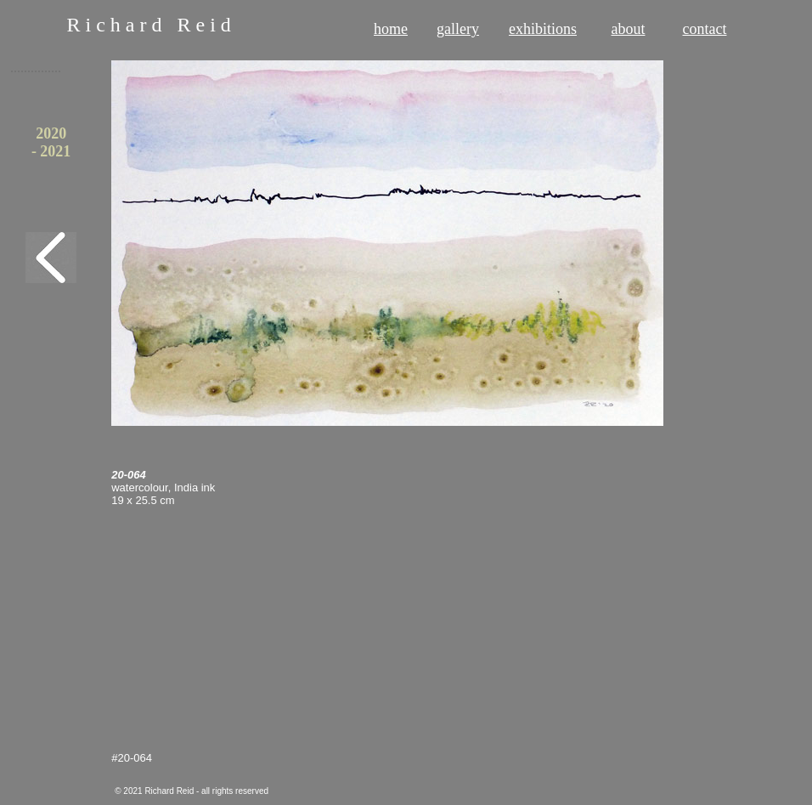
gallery (458, 28)
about (629, 28)
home (391, 28)
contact (705, 28)
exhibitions (543, 28)
